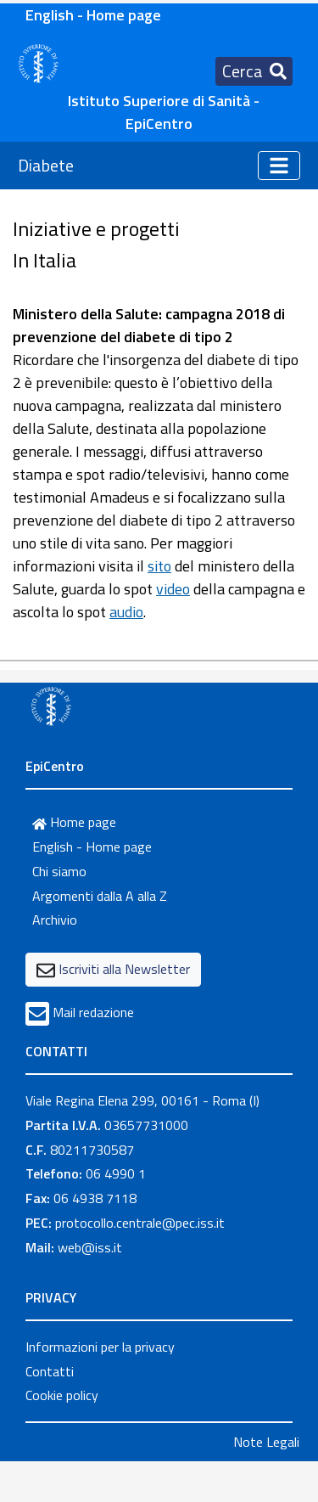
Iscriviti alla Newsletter (124, 969)
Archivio (54, 919)
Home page (74, 822)
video (173, 588)
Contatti (49, 1371)
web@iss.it (90, 1247)
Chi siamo (59, 871)
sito (159, 565)
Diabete (46, 165)
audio (126, 611)
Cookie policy (61, 1395)
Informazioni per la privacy (100, 1346)
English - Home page (93, 14)
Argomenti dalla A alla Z (99, 896)
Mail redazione (93, 1012)
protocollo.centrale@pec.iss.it (140, 1222)
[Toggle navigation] (254, 71)
